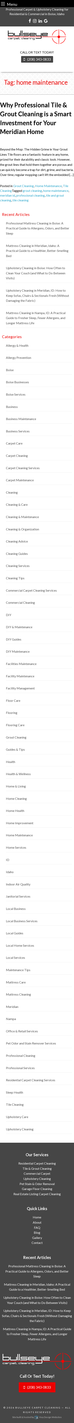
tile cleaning (20, 200)
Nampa (11, 1019)
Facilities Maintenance (21, 664)
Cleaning (12, 492)
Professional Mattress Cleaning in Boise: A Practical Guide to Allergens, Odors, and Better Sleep (37, 228)
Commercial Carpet (37, 1173)
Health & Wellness (18, 774)
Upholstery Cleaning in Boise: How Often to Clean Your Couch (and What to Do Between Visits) (35, 273)
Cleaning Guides (17, 553)
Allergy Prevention (18, 357)
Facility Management (20, 688)
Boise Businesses (17, 382)
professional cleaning (30, 195)
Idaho (10, 872)
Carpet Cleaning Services (23, 468)
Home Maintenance (48, 186)
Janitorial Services (18, 896)
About (37, 1222)
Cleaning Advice (17, 541)
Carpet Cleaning (17, 455)
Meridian (12, 1007)
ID (7, 860)
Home (37, 1217)
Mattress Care (16, 982)
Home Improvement (19, 823)
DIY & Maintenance (19, 627)
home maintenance (55, 190)
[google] (46, 20)
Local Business (16, 908)
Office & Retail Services (22, 1031)
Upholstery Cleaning (20, 1129)
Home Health (15, 810)
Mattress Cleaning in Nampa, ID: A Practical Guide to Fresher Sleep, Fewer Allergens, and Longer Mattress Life (36, 318)
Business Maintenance (21, 419)
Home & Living (16, 786)
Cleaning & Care (17, 504)
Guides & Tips (15, 749)
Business (12, 407)
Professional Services (20, 1068)
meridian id (7, 195)
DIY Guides (13, 639)
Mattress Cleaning (18, 994)
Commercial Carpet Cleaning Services (31, 590)
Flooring (11, 712)
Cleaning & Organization (22, 529)
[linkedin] (40, 20)
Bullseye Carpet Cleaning (38, 1407)
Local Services (15, 957)
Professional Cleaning (20, 1055)
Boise (10, 370)
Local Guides (14, 933)
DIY (8, 615)
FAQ (37, 1227)
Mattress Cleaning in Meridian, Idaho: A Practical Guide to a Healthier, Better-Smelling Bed (37, 251)
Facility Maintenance (20, 676)
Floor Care (13, 700)
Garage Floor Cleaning (37, 1189)
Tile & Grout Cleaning (37, 1168)
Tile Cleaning (15, 1104)
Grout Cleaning (23, 186)
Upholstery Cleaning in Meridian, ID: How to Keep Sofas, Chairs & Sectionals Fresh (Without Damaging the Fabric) (37, 295)
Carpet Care (14, 443)
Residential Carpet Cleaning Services (30, 1080)
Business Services (18, 431)
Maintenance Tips (18, 970)
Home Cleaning (16, 798)
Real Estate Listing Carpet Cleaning (37, 1194)
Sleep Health (14, 1092)
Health (10, 762)
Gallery (37, 1238)
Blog (37, 1232)
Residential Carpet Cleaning (37, 1163)
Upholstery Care (17, 1117)
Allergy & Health (17, 345)
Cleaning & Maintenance (22, 517)
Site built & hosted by (37, 1417)
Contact (37, 1242)
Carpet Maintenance (20, 480)
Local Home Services (20, 945)
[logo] (37, 1361)
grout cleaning (32, 190)
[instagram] (35, 20)
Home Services (16, 847)
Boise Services (15, 394)
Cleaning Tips (15, 578)
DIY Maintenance (18, 651)
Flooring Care (15, 725)
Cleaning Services (18, 566)
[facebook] (30, 20)
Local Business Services (21, 921)
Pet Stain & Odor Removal (37, 1184)
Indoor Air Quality (18, 884)
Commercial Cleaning (20, 602)
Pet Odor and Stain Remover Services (31, 1043)
